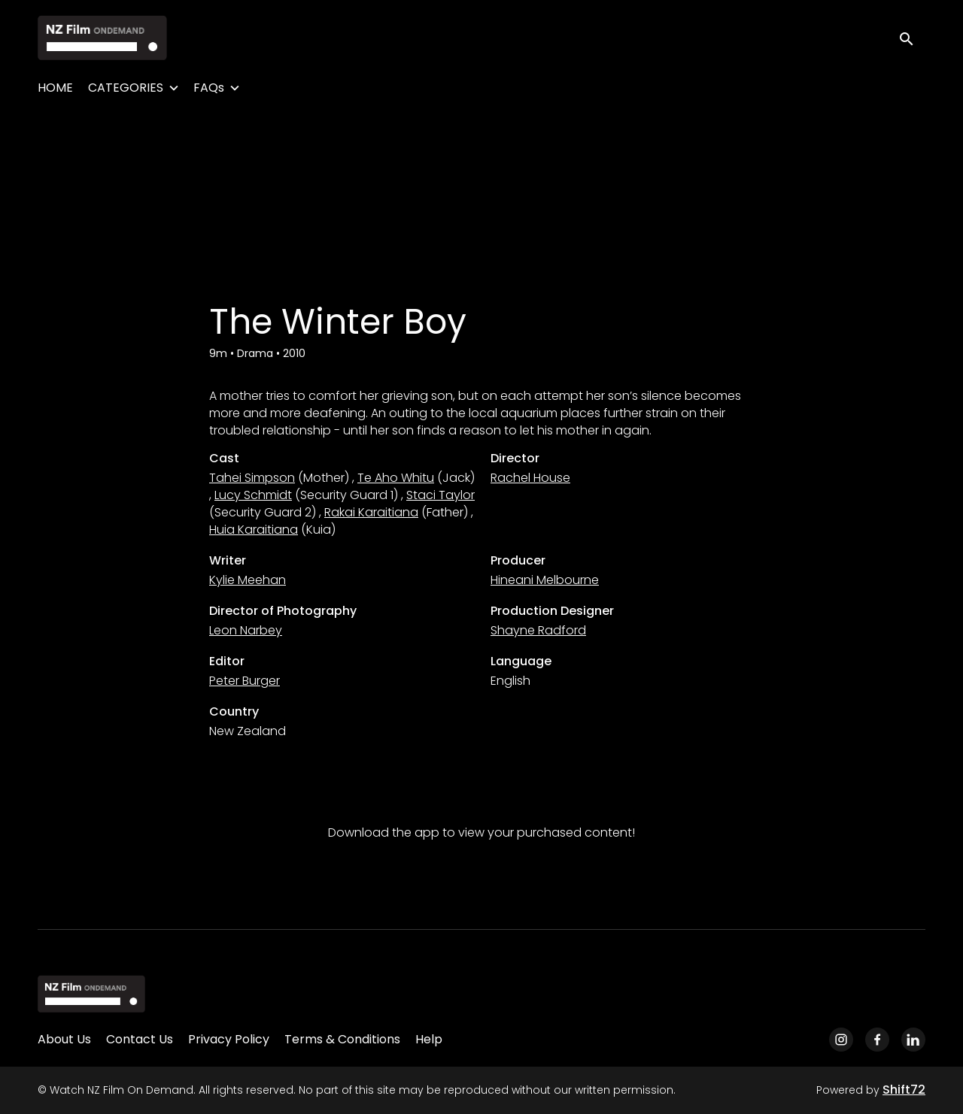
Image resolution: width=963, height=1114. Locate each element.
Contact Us (139, 1039)
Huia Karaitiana (253, 529)
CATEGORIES (125, 87)
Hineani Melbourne (545, 580)
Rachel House (530, 477)
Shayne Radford (538, 630)
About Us (64, 1039)
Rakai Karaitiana (371, 512)
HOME (55, 87)
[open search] (911, 37)
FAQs (208, 87)
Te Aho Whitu (395, 477)
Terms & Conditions (342, 1039)
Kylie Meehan (247, 580)
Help (428, 1039)
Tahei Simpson (252, 477)
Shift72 (903, 1089)
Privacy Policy (228, 1039)
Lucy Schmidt (253, 495)
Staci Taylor (440, 495)
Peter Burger (244, 680)
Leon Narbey (245, 630)
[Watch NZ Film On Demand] (91, 994)
